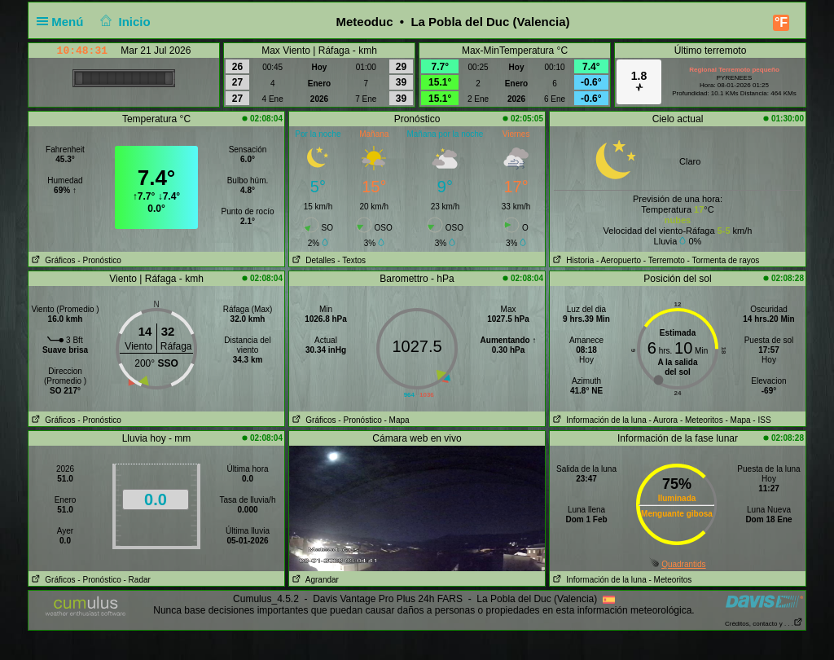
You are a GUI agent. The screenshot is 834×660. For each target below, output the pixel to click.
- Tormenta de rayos (723, 260)
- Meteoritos (701, 420)
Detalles (312, 260)
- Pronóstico (99, 260)
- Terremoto (664, 260)
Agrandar (314, 579)
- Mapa (397, 420)
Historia (572, 260)
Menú (63, 22)
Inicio (123, 22)
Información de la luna (598, 420)
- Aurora (663, 420)
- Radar (137, 579)
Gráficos (52, 260)
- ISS (761, 420)
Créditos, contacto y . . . (764, 623)
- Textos (351, 260)
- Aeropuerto (618, 260)
